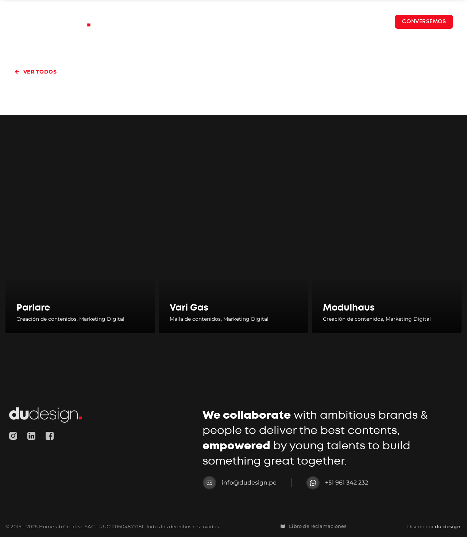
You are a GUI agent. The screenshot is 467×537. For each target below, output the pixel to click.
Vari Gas (189, 307)
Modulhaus (349, 307)
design (447, 526)
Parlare (33, 307)
